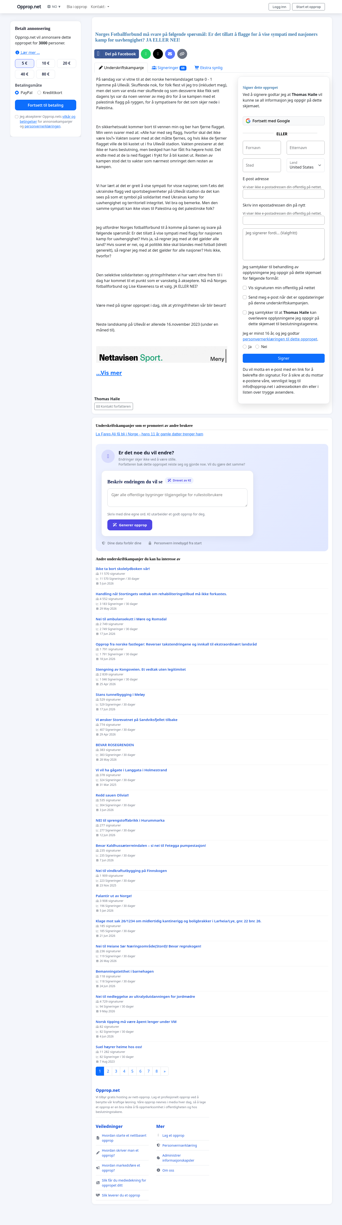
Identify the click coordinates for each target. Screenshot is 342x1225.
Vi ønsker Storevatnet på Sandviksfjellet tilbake (136, 719)
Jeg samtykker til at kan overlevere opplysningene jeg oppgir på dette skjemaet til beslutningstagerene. (283, 318)
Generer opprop (130, 525)
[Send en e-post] (170, 54)
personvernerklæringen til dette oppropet (280, 339)
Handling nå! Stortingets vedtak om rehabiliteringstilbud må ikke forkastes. (161, 594)
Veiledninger (109, 1126)
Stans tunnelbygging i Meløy (120, 694)
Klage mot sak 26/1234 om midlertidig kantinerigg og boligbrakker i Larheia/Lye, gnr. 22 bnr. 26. (178, 921)
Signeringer (169, 68)
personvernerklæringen (43, 126)
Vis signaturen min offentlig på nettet (281, 287)
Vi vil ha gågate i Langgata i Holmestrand (131, 770)
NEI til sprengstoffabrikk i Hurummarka (130, 820)
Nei (264, 346)
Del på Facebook (115, 54)
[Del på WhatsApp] (146, 54)
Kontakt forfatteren (113, 406)
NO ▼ (54, 6)
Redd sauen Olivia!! (112, 795)
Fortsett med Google (268, 120)
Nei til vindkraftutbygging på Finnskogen (131, 870)
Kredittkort (52, 92)
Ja (250, 346)
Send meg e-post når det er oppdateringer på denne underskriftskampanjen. (286, 300)
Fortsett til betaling (46, 105)
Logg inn (279, 7)
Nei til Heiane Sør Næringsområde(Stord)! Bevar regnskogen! (148, 946)
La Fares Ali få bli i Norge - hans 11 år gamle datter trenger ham (149, 434)
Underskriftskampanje (121, 67)
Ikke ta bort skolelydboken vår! (123, 568)
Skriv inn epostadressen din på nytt (274, 205)
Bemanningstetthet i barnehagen (125, 971)
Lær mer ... (27, 52)
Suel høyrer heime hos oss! (119, 1047)
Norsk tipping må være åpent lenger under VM (136, 1021)
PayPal (27, 92)
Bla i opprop (77, 6)
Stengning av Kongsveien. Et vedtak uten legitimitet (141, 669)
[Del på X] (158, 54)
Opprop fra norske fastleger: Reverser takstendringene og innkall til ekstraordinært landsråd (176, 644)
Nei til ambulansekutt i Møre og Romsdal (131, 619)
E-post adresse (256, 178)
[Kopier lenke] (182, 54)
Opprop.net (29, 7)
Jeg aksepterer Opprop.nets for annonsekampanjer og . (47, 121)
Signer (283, 358)
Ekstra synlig (209, 67)
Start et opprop (308, 7)
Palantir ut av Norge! (114, 896)
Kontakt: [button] (98, 6)
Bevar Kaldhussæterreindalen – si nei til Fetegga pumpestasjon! (151, 845)
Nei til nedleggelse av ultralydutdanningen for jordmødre (145, 996)
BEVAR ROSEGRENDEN (115, 745)
